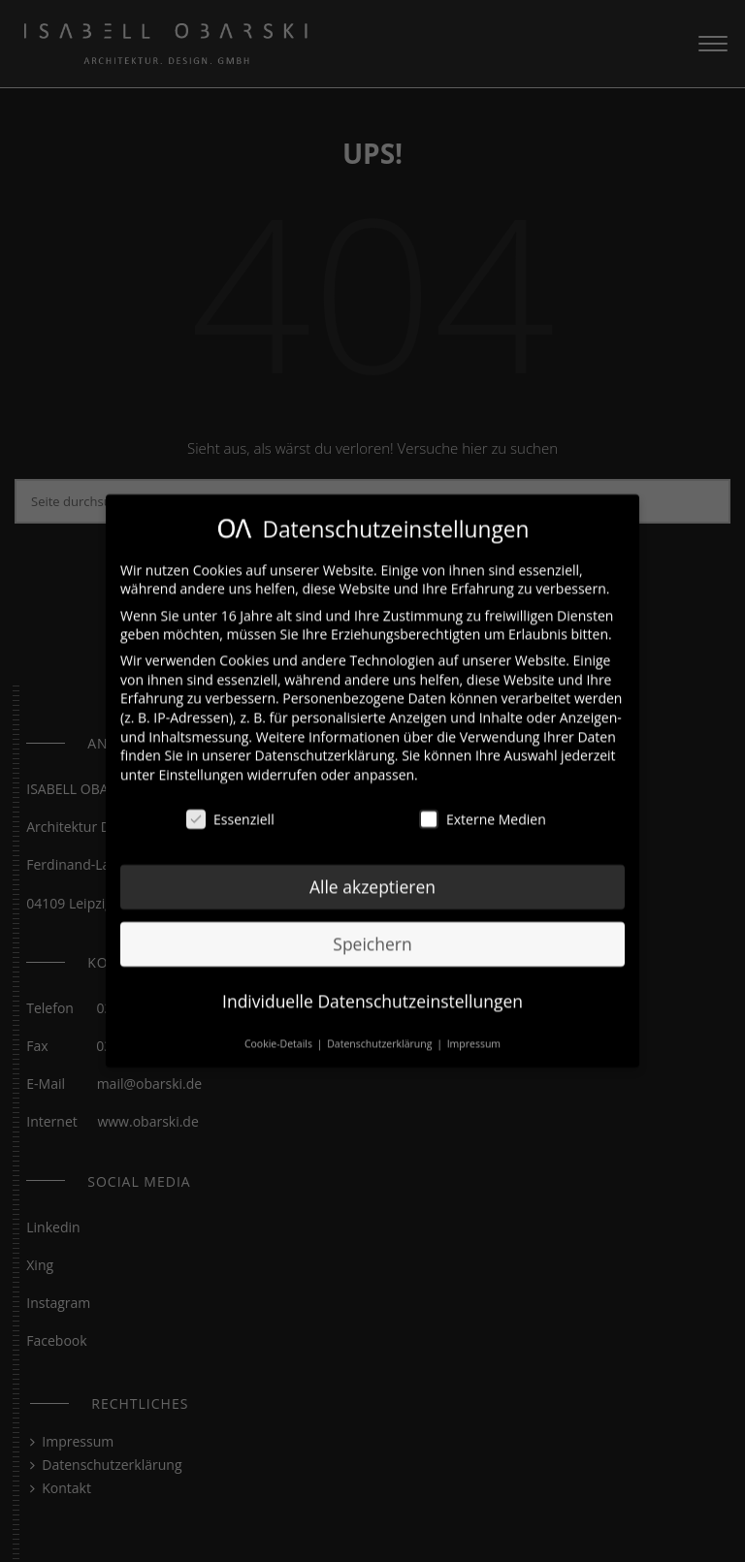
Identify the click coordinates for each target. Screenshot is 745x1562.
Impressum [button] (474, 1033)
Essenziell (230, 809)
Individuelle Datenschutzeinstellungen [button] (372, 991)
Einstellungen (200, 764)
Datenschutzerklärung (325, 745)
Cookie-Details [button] (279, 1033)
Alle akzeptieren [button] (372, 876)
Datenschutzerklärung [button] (381, 1033)
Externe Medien (482, 809)
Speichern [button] (372, 933)
